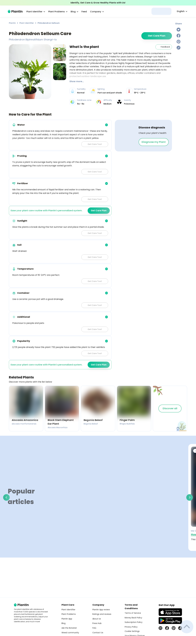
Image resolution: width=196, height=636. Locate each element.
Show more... (76, 81)
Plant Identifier (26, 23)
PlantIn (12, 23)
